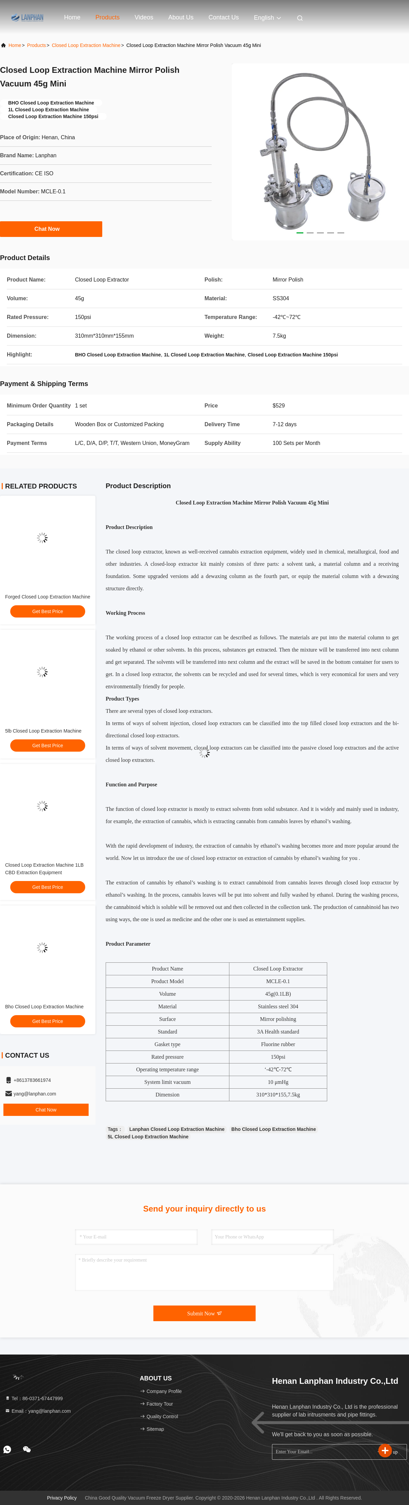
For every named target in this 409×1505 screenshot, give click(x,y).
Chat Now (51, 228)
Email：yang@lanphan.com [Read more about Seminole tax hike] (38, 1411)
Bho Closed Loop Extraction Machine (44, 1006)
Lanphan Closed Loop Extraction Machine (177, 1129)
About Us (181, 17)
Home (72, 17)
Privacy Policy (62, 1498)
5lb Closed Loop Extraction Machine (43, 731)
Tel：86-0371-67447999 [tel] (34, 1398)
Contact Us (224, 17)
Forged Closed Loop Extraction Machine (47, 596)
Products (107, 17)
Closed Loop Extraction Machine (86, 45)
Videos (144, 17)
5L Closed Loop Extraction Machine (148, 1136)
